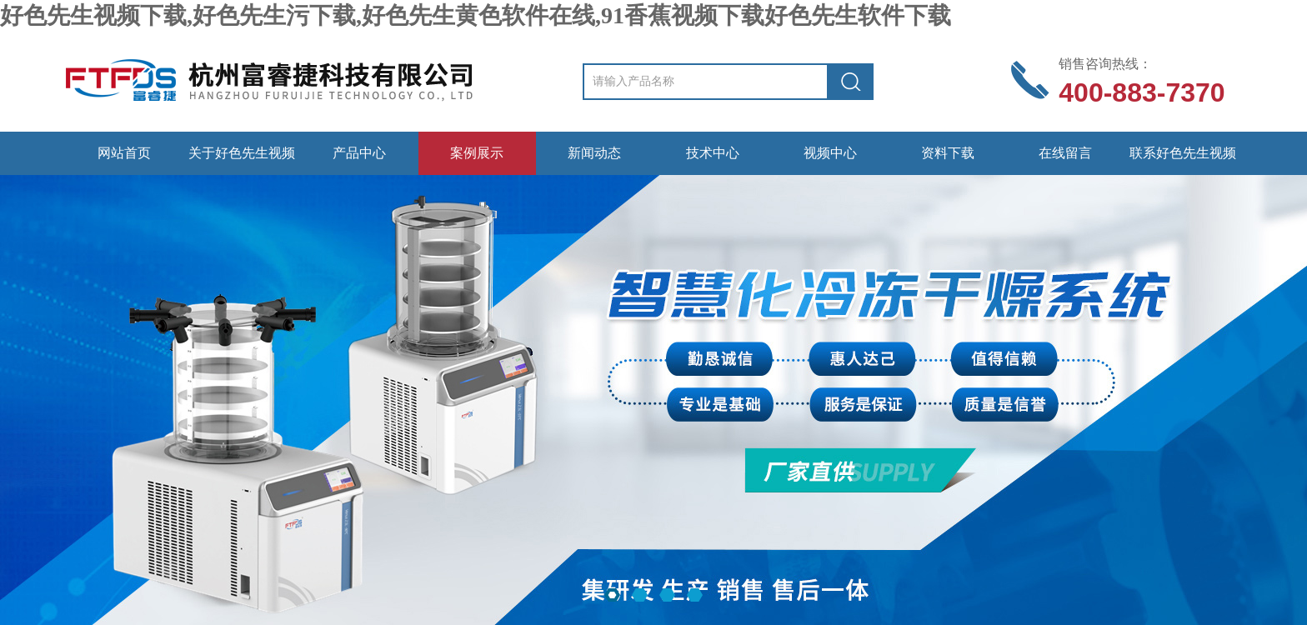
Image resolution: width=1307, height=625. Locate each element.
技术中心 (712, 153)
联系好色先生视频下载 (1182, 160)
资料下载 (947, 153)
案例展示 (476, 153)
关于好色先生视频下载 (241, 160)
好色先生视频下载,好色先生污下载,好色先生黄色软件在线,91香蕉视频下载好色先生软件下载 (475, 15)
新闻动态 (594, 153)
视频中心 (830, 153)
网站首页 (124, 153)
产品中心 (359, 153)
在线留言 (1065, 153)
